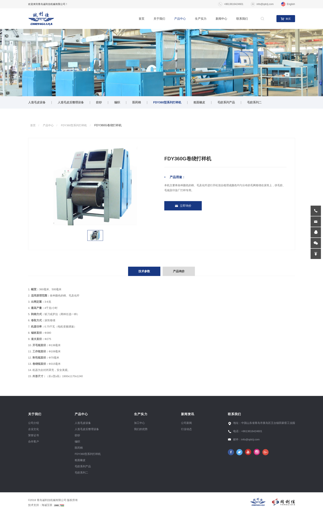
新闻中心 (221, 18)
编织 (117, 103)
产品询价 (179, 275)
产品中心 (180, 18)
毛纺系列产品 (226, 103)
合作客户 (33, 441)
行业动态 (186, 429)
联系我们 (242, 18)
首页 (141, 18)
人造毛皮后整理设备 (71, 103)
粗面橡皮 (199, 103)
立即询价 (185, 206)
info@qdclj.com (265, 4)
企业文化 (33, 429)
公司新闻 (186, 422)
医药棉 (136, 103)
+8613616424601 (233, 4)
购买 (288, 18)
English (291, 4)
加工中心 (139, 422)
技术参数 (144, 275)
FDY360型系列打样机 (167, 103)
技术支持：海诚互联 (46, 505)
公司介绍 (33, 422)
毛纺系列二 (254, 103)
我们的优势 (141, 429)
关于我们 (159, 18)
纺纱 (99, 103)
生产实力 (201, 18)
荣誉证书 (33, 435)
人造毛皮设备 (37, 103)
